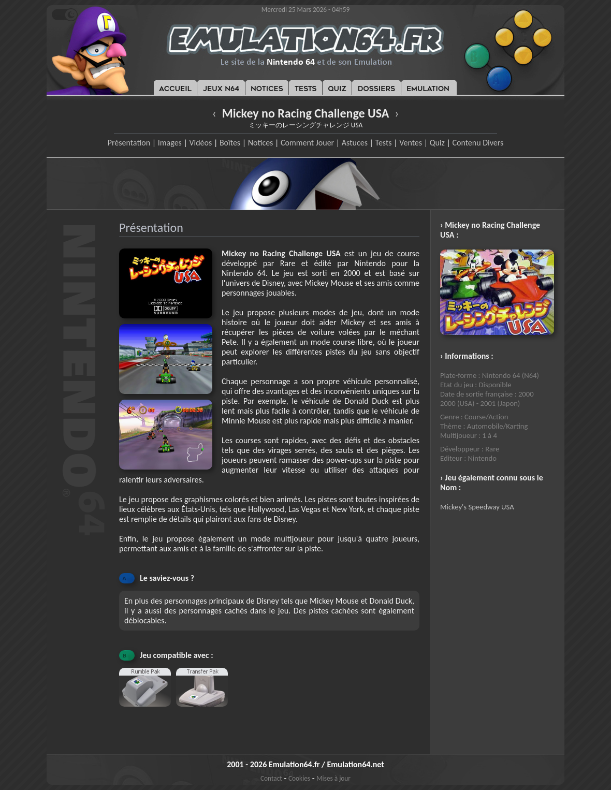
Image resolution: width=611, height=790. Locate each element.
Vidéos (200, 143)
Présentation (129, 143)
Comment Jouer (307, 143)
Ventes (410, 143)
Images (170, 143)
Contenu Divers (477, 143)
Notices (260, 143)
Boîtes (230, 143)
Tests (383, 143)
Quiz (437, 143)
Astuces (355, 143)
